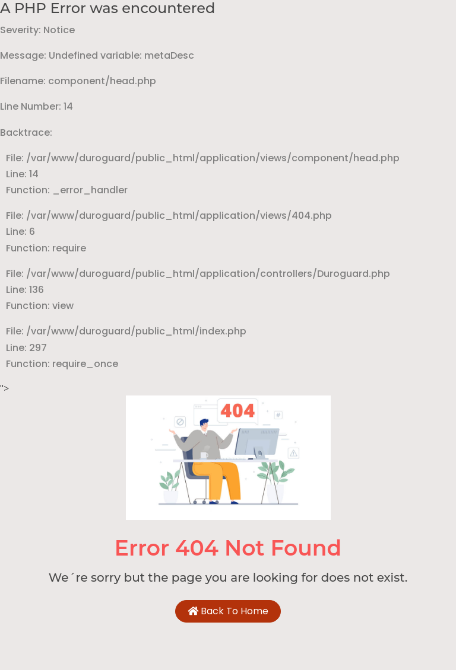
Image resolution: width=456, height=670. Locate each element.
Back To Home (228, 611)
